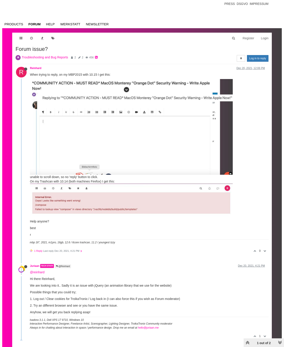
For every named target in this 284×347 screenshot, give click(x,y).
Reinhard (35, 68)
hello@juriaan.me (148, 327)
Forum (34, 24)
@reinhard (37, 272)
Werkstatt (70, 24)
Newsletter (97, 24)
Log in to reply (257, 58)
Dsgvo (242, 4)
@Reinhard (63, 266)
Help (50, 24)
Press (229, 4)
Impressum (259, 4)
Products (13, 24)
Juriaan (34, 266)
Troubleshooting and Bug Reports (45, 57)
